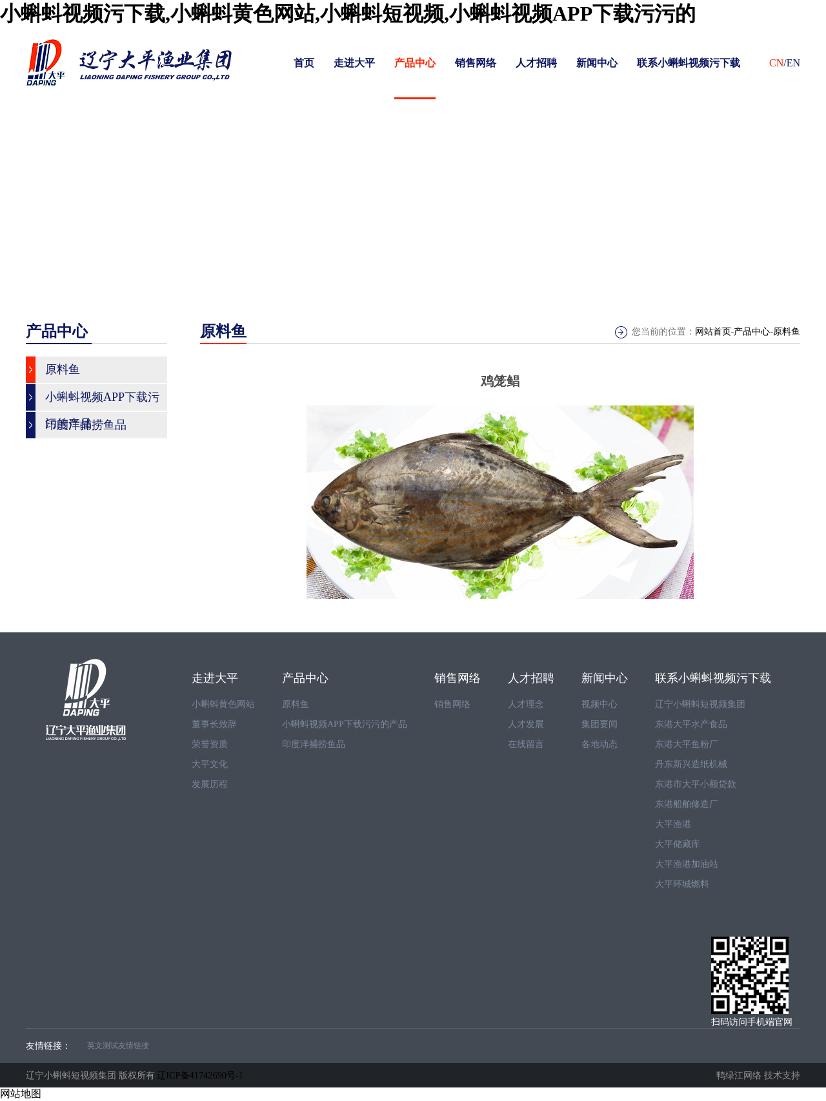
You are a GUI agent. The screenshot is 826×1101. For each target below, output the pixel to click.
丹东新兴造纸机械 (691, 764)
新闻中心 (597, 62)
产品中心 (415, 62)
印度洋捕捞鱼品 (313, 744)
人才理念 (526, 704)
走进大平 (354, 62)
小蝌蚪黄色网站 (223, 704)
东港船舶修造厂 (686, 804)
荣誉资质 (210, 744)
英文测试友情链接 (118, 1045)
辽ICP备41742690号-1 (200, 1075)
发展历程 (210, 784)
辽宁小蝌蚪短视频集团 (700, 704)
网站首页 (713, 331)
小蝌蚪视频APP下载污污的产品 (344, 724)
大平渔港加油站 (686, 864)
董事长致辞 (214, 724)
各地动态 (599, 744)
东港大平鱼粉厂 (686, 744)
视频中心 (599, 704)
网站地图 (20, 1093)
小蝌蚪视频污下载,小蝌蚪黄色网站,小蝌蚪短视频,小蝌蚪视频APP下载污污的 (348, 13)
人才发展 (526, 724)
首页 (304, 62)
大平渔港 (673, 824)
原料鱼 (786, 331)
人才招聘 (536, 62)
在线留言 (526, 744)
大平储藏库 (677, 844)
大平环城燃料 (682, 884)
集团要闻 (599, 724)
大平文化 (210, 764)
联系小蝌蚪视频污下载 (688, 62)
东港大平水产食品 (691, 724)
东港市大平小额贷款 (695, 784)
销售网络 (475, 62)
